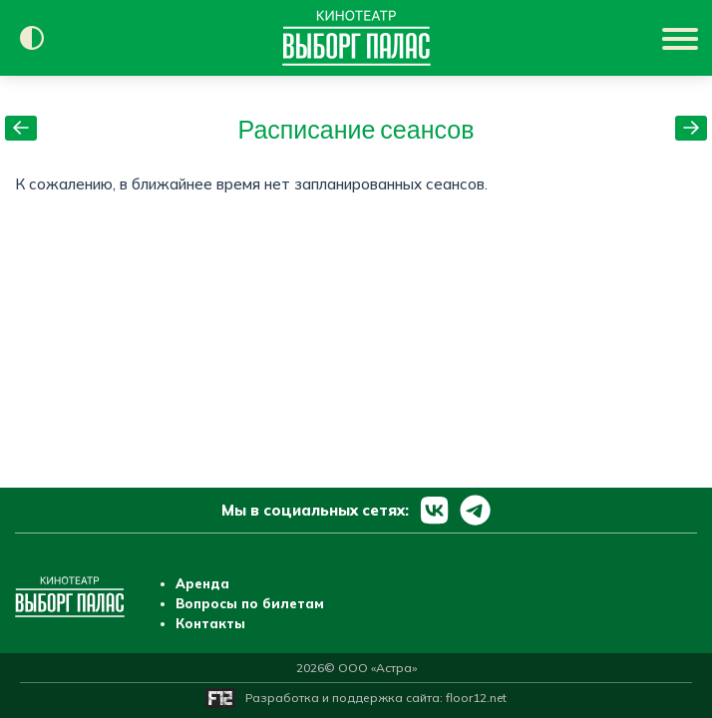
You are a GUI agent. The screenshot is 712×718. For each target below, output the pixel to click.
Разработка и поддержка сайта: (376, 697)
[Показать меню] (682, 38)
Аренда (202, 583)
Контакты (210, 623)
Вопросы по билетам (250, 603)
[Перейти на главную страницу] (356, 38)
